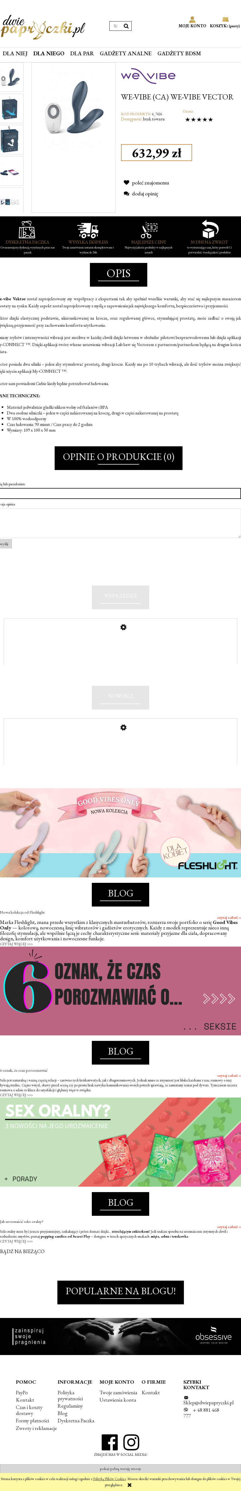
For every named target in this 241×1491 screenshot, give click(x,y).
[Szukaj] (126, 26)
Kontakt (25, 1410)
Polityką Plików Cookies (109, 1479)
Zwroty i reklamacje (36, 1438)
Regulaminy (70, 1416)
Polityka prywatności (70, 1405)
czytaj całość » (229, 927)
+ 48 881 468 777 (201, 1423)
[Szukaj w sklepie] (115, 26)
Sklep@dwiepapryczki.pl (208, 1412)
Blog (62, 1423)
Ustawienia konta (117, 1410)
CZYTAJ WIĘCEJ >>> (16, 954)
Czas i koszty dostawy (29, 1420)
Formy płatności (32, 1431)
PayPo (22, 1402)
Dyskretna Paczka (76, 1431)
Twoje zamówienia (118, 1402)
